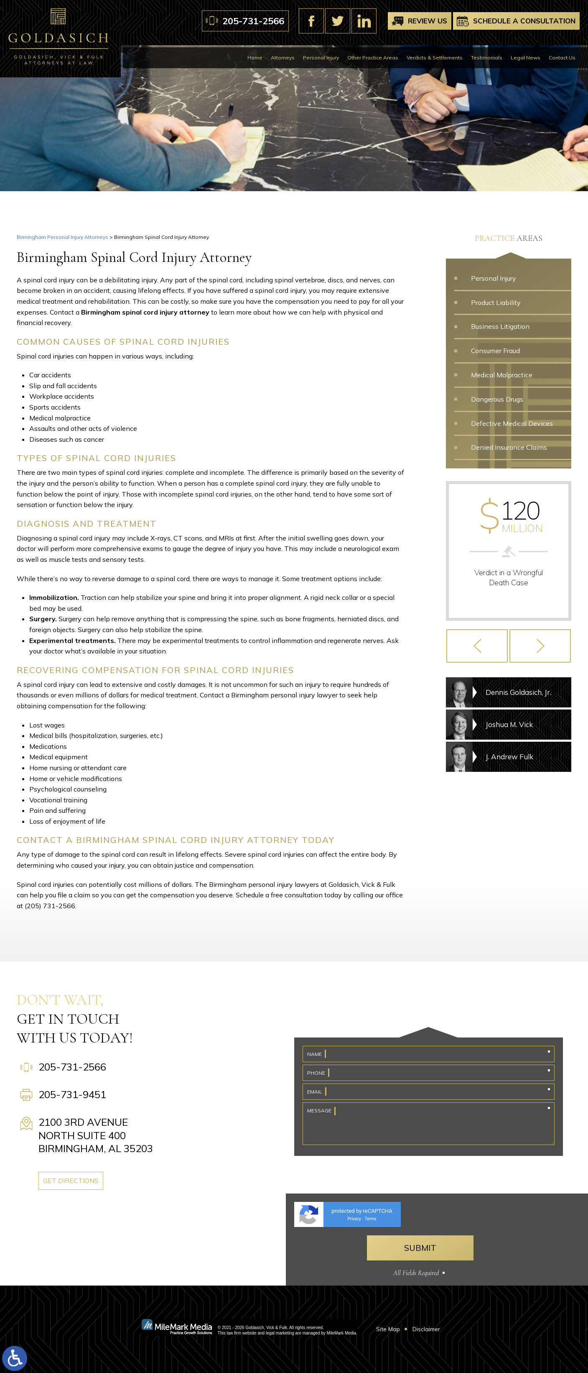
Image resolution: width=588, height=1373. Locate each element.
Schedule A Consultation (524, 20)
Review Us (427, 20)
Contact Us (562, 57)
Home (254, 57)
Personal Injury (321, 57)
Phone (316, 1073)
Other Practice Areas (372, 57)
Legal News (525, 57)
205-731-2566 (253, 21)
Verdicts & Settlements (435, 57)
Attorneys (283, 57)
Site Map (388, 1329)
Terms (370, 1219)
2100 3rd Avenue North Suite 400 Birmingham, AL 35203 (95, 1135)
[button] (477, 646)
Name (314, 1054)
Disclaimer (426, 1329)
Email (314, 1092)
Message (319, 1110)
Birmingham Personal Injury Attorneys (62, 237)
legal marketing (280, 1333)
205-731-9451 (72, 1094)
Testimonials (486, 57)
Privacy (354, 1219)
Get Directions (71, 1180)
